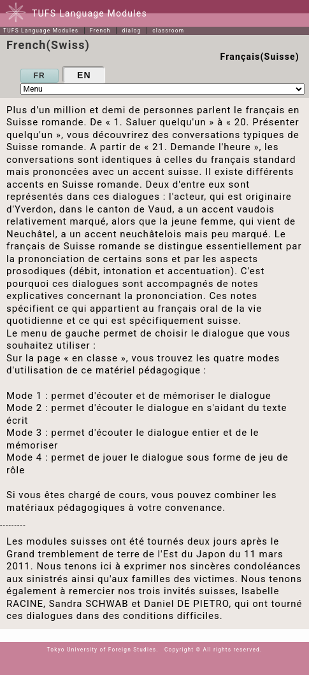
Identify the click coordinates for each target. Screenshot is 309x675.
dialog (131, 30)
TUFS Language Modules (40, 30)
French (100, 30)
